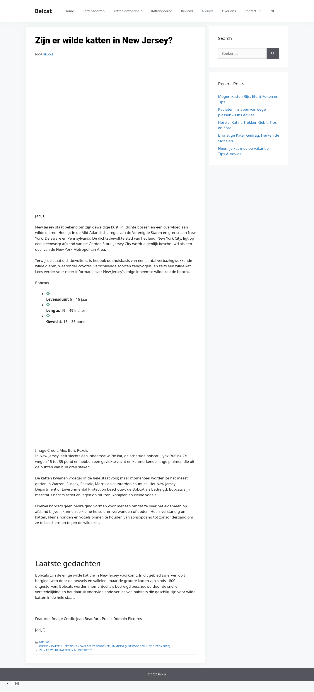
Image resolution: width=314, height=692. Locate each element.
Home (69, 11)
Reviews (187, 11)
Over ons (229, 11)
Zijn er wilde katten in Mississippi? (65, 650)
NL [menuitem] (17, 683)
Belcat (43, 11)
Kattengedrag (161, 11)
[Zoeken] (273, 53)
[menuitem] (272, 10)
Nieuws (207, 11)
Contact (255, 10)
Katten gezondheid (127, 11)
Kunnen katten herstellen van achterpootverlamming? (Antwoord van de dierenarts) (104, 646)
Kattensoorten (94, 11)
